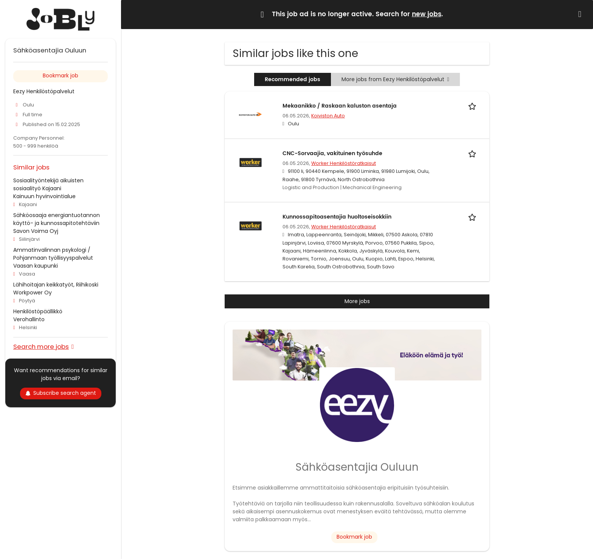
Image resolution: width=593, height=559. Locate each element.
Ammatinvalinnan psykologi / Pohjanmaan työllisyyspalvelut (53, 254)
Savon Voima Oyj (35, 231)
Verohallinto (29, 319)
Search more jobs (41, 346)
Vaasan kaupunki (35, 265)
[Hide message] (581, 14)
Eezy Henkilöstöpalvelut (44, 91)
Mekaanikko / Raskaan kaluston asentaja (340, 106)
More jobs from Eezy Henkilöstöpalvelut (395, 79)
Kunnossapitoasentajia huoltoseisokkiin (337, 217)
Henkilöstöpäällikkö (37, 311)
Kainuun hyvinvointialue (44, 196)
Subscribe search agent (60, 393)
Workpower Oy (32, 292)
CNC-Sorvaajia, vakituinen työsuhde (332, 153)
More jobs (357, 301)
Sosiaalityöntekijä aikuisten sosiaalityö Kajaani (48, 184)
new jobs (426, 14)
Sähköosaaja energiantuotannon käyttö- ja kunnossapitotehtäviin (56, 219)
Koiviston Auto (328, 115)
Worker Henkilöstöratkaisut (343, 163)
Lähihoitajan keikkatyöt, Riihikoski (55, 284)
